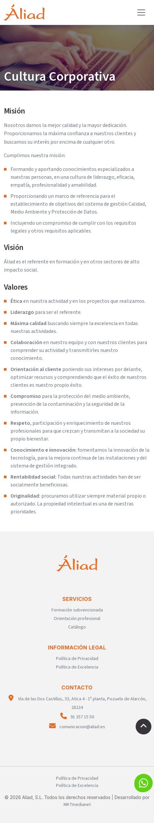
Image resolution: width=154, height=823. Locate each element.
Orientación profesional (77, 618)
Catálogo (77, 627)
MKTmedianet (77, 804)
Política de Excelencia (77, 667)
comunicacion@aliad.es (77, 727)
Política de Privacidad (77, 658)
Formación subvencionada (77, 610)
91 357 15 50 (77, 717)
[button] (143, 783)
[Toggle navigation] (141, 12)
